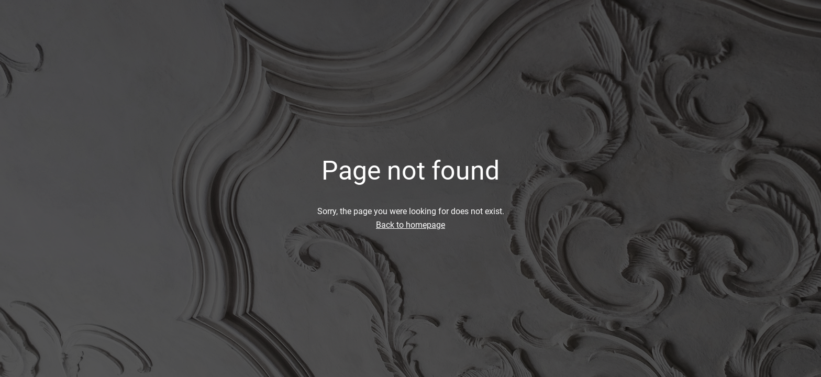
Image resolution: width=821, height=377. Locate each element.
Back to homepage (410, 225)
